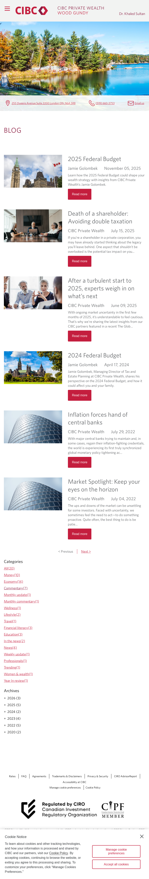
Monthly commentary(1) (21, 601)
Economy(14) (13, 581)
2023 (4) (14, 718)
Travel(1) (10, 621)
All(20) (9, 568)
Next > (86, 551)
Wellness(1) (12, 608)
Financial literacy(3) (18, 628)
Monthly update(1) (17, 595)
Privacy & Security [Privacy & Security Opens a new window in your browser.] (97, 776)
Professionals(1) (15, 661)
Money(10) (12, 575)
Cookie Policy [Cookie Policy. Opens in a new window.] (58, 853)
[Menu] (7, 8)
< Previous (65, 551)
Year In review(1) (16, 681)
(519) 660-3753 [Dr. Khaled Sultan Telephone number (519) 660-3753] (105, 103)
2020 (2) (14, 732)
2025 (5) (14, 705)
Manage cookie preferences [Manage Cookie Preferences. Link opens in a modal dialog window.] (65, 787)
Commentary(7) (16, 588)
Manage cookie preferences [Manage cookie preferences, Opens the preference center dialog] (116, 851)
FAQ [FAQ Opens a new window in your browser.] (23, 776)
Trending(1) (12, 667)
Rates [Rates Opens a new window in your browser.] (12, 776)
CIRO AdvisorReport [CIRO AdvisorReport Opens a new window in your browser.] (125, 776)
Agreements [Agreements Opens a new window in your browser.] (39, 776)
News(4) (10, 648)
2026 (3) (14, 698)
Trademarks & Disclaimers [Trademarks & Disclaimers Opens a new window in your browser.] (67, 776)
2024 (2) (14, 712)
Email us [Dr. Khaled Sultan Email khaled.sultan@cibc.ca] (139, 103)
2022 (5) (14, 725)
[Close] (141, 836)
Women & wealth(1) (18, 674)
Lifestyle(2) (12, 614)
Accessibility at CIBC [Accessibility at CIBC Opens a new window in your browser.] (74, 782)
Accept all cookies (116, 864)
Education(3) (13, 634)
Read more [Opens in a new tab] (79, 194)
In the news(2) (14, 641)
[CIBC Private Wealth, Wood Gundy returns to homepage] (65, 10)
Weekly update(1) (17, 654)
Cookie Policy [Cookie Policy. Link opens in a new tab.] (93, 787)
